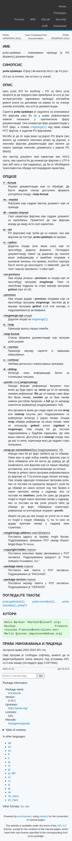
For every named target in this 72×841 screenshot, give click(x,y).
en (9, 746)
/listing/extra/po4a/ (19, 723)
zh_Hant (13, 800)
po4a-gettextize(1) (13, 601)
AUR (45, 25)
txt (22, 806)
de (9, 743)
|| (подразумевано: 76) (33, 449)
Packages (60, 13)
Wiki (33, 19)
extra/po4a (14, 693)
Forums (19, 19)
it (8, 758)
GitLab (45, 19)
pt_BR (12, 773)
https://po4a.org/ (17, 708)
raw (27, 806)
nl (9, 765)
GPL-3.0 (61, 825)
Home (62, 6)
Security (61, 19)
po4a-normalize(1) (43, 601)
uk (9, 792)
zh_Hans (13, 796)
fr (9, 754)
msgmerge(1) (38, 127)
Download (59, 25)
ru (9, 781)
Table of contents (16, 729)
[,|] (20, 382)
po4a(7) (22, 605)
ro (9, 777)
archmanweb (24, 816)
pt (9, 769)
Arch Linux (21, 6)
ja (9, 762)
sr (9, 784)
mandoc (43, 816)
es (9, 750)
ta (9, 788)
